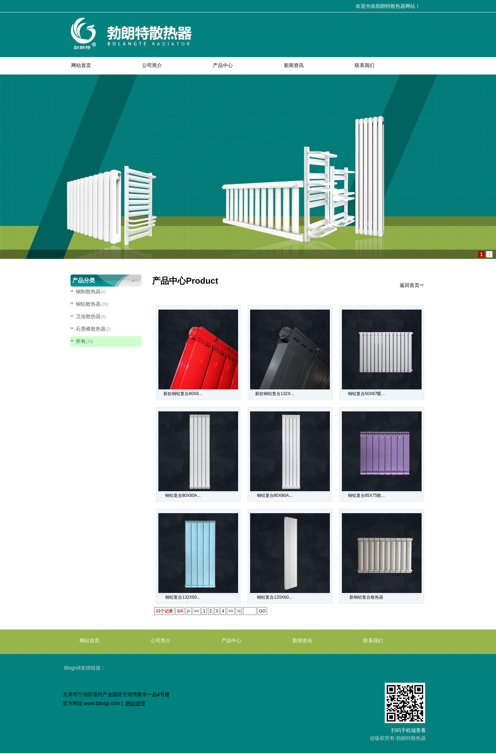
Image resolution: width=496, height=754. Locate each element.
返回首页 (409, 285)
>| (239, 611)
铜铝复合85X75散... (366, 495)
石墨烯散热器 (91, 329)
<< (196, 611)
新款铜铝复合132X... (274, 393)
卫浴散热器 (88, 316)
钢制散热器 (88, 291)
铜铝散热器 (88, 304)
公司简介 (152, 65)
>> (230, 611)
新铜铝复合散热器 (366, 597)
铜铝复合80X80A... (183, 495)
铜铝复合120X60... (274, 597)
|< (188, 611)
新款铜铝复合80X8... (182, 393)
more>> (132, 280)
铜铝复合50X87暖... (366, 393)
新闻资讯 (294, 65)
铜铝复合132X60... (182, 597)
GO (262, 611)
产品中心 (223, 65)
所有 (81, 341)
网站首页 (81, 65)
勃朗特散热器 (411, 738)
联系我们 (364, 65)
